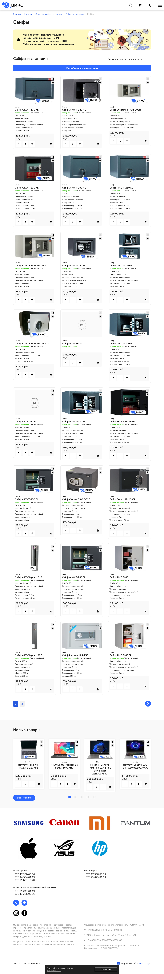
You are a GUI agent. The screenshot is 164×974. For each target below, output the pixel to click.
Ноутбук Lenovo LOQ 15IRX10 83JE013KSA (135, 766)
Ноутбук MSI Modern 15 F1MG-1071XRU (64, 766)
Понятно (106, 969)
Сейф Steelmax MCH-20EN (125, 109)
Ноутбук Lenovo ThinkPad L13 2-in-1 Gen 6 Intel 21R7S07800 (99, 769)
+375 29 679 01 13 (95, 877)
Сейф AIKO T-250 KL (121, 187)
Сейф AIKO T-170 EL (121, 265)
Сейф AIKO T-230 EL (74, 421)
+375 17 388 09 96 (24, 874)
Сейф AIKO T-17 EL (26, 421)
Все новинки (24, 797)
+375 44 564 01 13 (24, 877)
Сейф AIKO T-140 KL (74, 109)
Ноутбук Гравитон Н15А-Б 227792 (28, 766)
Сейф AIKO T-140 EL (74, 265)
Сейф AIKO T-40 (118, 577)
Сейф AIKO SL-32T (73, 343)
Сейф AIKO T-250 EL (26, 499)
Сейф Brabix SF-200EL (122, 499)
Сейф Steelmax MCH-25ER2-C (32, 343)
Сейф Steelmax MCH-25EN (30, 265)
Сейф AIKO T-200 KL (74, 187)
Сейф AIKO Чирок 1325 (28, 655)
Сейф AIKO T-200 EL (121, 343)
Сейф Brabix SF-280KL (122, 421)
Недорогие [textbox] (133, 59)
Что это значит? (54, 970)
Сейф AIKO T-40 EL (120, 655)
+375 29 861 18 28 (24, 880)
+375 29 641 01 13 (24, 891)
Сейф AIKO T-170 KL (27, 109)
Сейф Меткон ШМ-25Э (75, 655)
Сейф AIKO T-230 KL (27, 187)
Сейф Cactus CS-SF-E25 (76, 499)
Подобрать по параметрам (82, 68)
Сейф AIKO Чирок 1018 (28, 577)
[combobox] (136, 59)
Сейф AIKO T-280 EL (74, 577)
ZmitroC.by (144, 963)
